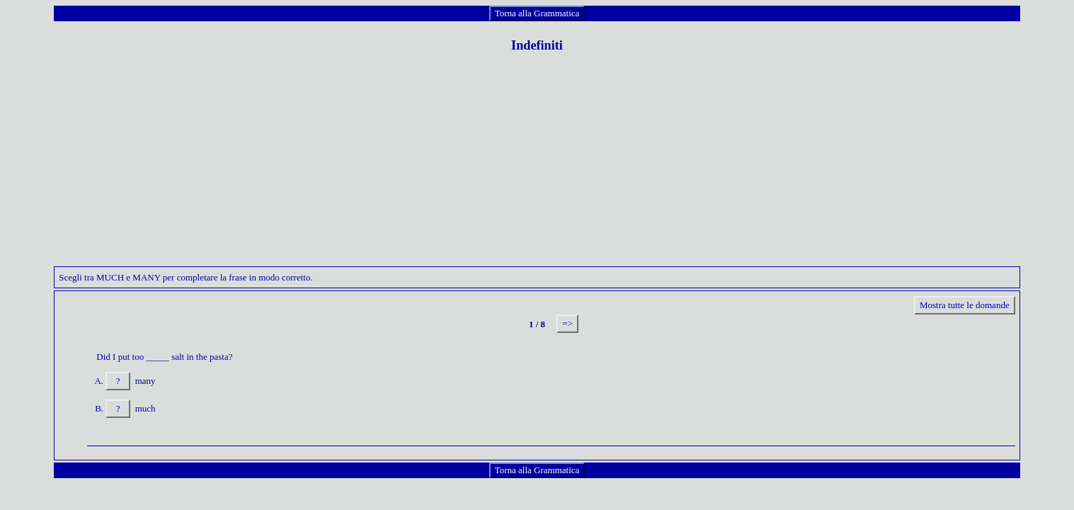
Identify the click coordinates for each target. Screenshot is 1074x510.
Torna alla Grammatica (537, 13)
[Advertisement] (537, 167)
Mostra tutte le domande (965, 305)
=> (567, 323)
